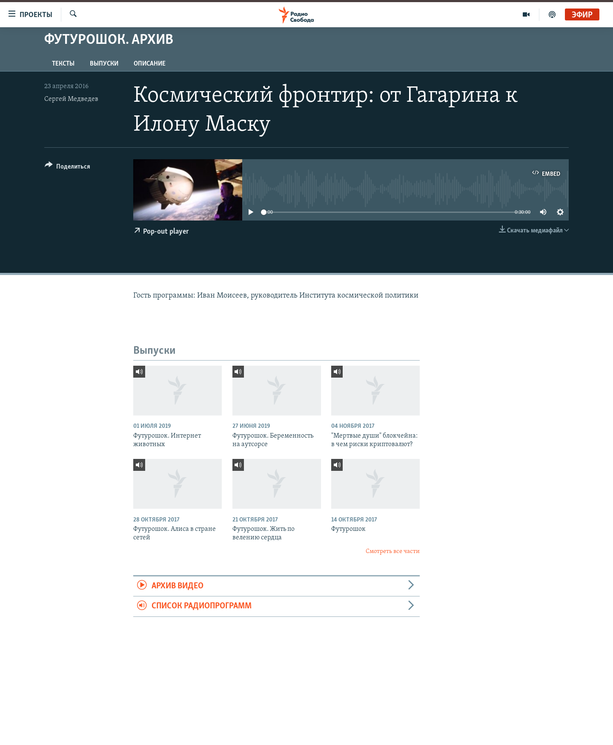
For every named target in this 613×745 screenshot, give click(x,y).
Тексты (63, 63)
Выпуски (104, 63)
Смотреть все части (393, 551)
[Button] (67, 168)
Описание (150, 63)
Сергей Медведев (71, 99)
